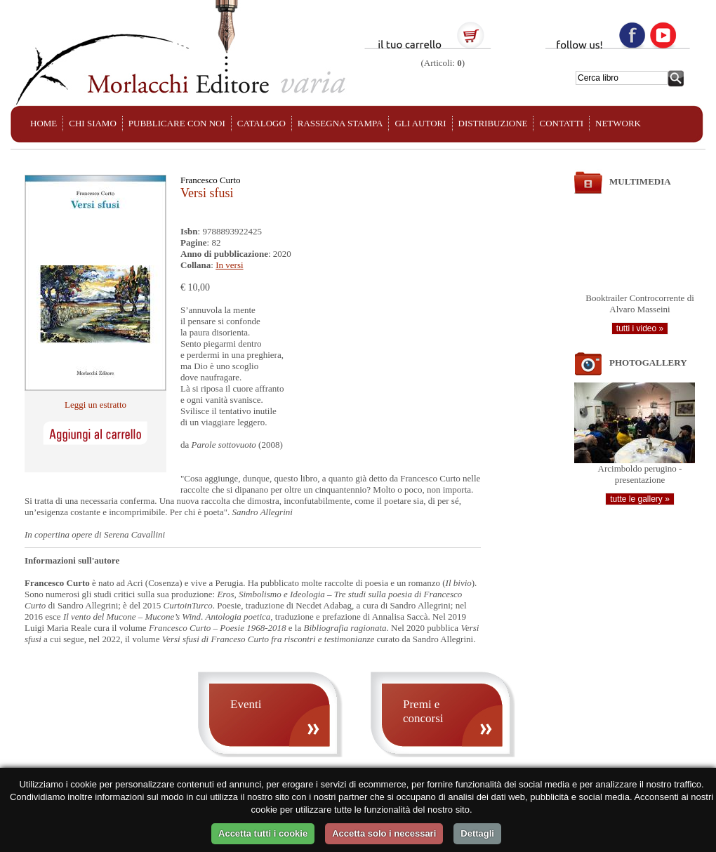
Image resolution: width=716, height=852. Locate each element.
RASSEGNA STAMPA (340, 123)
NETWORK (618, 123)
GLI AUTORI (420, 123)
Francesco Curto (210, 180)
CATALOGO (261, 123)
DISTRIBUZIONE (493, 123)
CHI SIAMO (93, 123)
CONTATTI (561, 123)
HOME (43, 123)
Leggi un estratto (95, 404)
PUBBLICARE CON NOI (176, 123)
